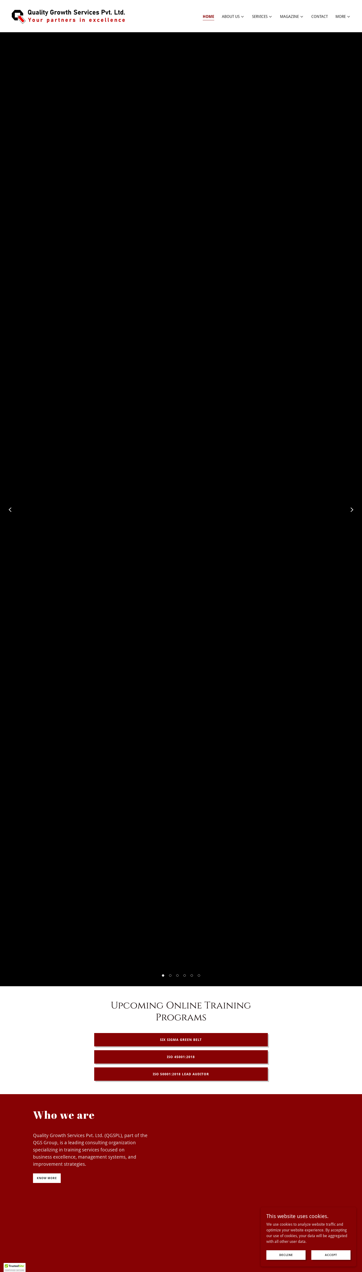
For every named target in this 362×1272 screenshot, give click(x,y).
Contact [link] (319, 16)
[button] (233, 17)
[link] (70, 16)
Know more (47, 1178)
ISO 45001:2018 (181, 1057)
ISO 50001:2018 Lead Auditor (181, 1074)
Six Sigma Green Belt (181, 1040)
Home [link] (208, 16)
